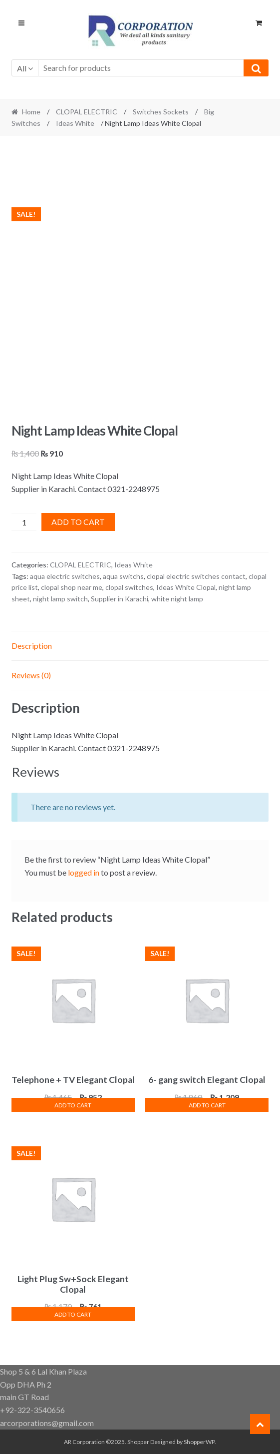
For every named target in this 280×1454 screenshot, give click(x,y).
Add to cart (78, 521)
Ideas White (75, 123)
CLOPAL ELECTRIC (86, 111)
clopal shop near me (71, 587)
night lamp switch (60, 598)
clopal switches (129, 587)
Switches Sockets (161, 111)
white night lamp (177, 598)
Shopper (138, 1442)
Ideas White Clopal (186, 587)
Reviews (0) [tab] (31, 675)
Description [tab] (31, 645)
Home (31, 111)
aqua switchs (123, 576)
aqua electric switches (65, 576)
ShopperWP (199, 1442)
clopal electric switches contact (196, 576)
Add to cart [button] (72, 1105)
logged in (83, 872)
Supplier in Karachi (119, 598)
